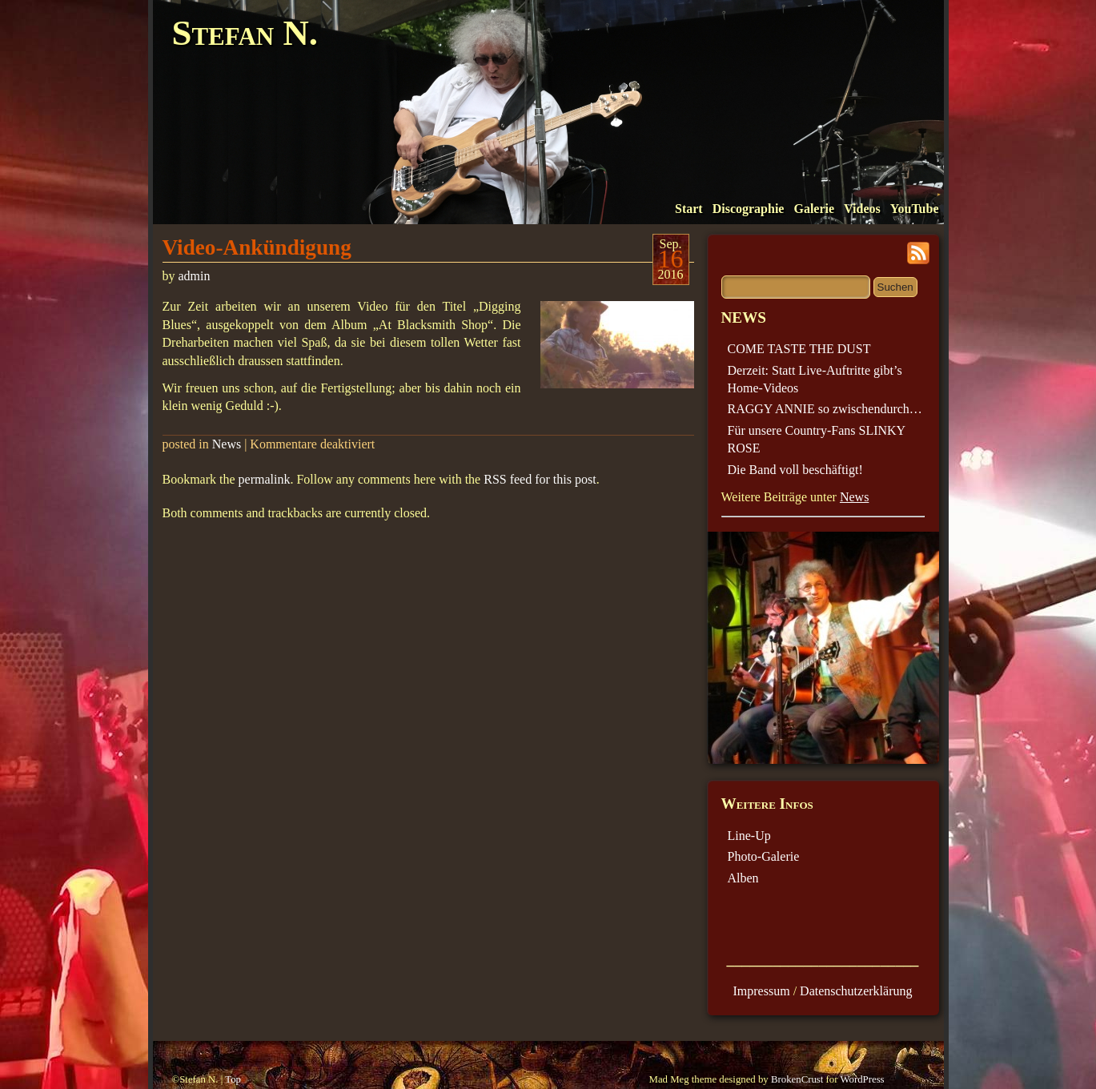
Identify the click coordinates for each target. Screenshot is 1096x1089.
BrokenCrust (797, 1079)
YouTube (914, 208)
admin (195, 276)
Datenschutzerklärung (856, 991)
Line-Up (749, 835)
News (226, 444)
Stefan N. (245, 33)
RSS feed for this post (540, 479)
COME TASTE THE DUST (799, 349)
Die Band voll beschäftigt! (795, 469)
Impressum (761, 991)
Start (689, 208)
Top (233, 1079)
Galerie (813, 208)
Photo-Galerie (764, 856)
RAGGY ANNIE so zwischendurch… (825, 409)
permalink (265, 479)
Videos (862, 208)
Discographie (749, 208)
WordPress (862, 1079)
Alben (743, 878)
